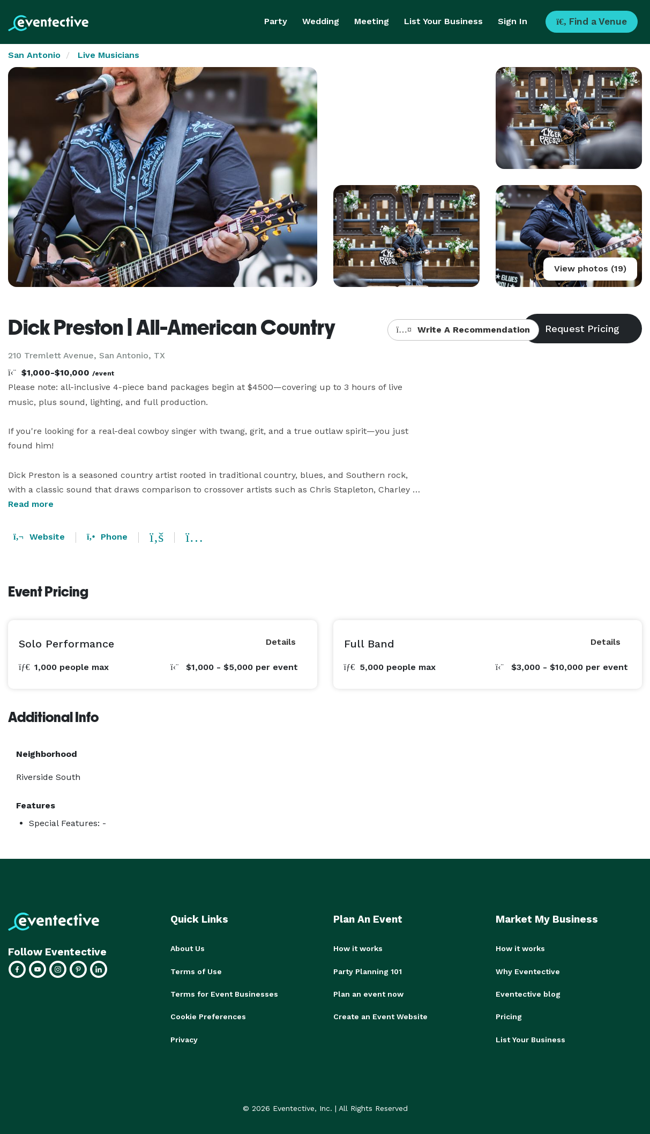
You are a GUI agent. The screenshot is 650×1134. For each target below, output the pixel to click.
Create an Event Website (380, 1016)
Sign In (512, 21)
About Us (187, 948)
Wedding (320, 21)
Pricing (509, 1016)
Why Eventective (528, 971)
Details (281, 642)
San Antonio (34, 55)
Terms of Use (196, 971)
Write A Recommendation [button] (463, 330)
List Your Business (443, 21)
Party (275, 21)
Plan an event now (368, 993)
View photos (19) (590, 268)
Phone (107, 537)
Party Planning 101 (367, 971)
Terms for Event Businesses (224, 993)
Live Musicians (108, 55)
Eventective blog (528, 993)
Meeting (371, 21)
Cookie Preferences (208, 1016)
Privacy (184, 1038)
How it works (358, 948)
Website (39, 537)
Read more (31, 504)
